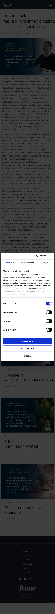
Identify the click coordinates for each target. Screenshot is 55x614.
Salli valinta (27, 348)
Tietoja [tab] (45, 263)
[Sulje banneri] (51, 256)
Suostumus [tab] (10, 263)
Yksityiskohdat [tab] (27, 263)
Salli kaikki (27, 341)
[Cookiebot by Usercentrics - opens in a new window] (36, 256)
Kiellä (27, 356)
